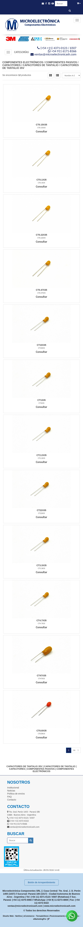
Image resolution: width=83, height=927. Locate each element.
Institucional (13, 787)
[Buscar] (69, 11)
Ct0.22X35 (41, 235)
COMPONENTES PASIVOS (61, 62)
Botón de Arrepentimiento (41, 882)
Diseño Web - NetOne (12, 916)
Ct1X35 (41, 400)
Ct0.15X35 (41, 124)
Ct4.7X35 (41, 620)
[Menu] (77, 20)
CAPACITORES (11, 65)
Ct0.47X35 (41, 290)
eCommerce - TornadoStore (36, 916)
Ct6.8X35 (41, 730)
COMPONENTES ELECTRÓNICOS (22, 62)
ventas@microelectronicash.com (25, 906)
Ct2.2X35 (41, 455)
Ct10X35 (41, 345)
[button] (42, 3)
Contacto (11, 799)
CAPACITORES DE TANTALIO (40, 65)
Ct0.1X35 (41, 179)
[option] (9, 39)
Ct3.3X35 (41, 565)
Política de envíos (16, 793)
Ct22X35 (41, 510)
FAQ (9, 796)
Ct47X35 (41, 675)
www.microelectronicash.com (59, 906)
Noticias (11, 790)
